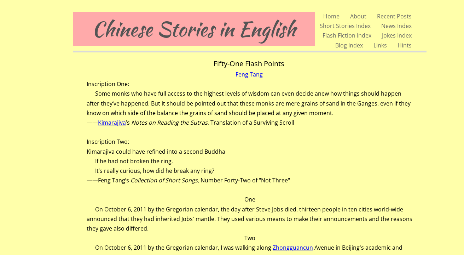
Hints (405, 45)
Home (331, 16)
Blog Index (349, 45)
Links (380, 45)
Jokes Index (397, 35)
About (358, 16)
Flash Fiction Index (347, 35)
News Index (396, 26)
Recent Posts (394, 16)
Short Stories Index (345, 26)
